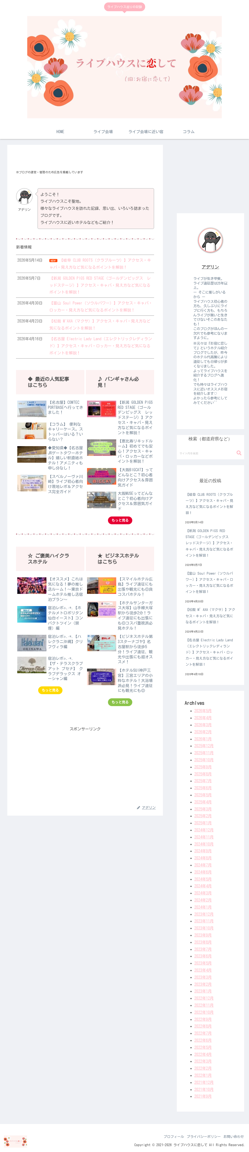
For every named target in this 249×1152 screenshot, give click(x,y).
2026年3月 (203, 725)
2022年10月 (204, 1012)
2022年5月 (203, 1047)
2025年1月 (203, 823)
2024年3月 (203, 893)
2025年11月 (204, 753)
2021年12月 (204, 1082)
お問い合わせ (232, 1136)
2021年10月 (204, 1089)
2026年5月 (203, 711)
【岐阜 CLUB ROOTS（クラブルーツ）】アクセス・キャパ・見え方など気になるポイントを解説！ (209, 504)
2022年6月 (203, 1040)
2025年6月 (203, 788)
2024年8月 (203, 858)
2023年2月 (203, 984)
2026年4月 (203, 718)
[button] (239, 453)
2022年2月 (203, 1068)
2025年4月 (203, 802)
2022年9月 (203, 1019)
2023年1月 (203, 991)
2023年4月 (203, 970)
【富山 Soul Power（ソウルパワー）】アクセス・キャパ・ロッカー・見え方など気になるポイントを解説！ (209, 583)
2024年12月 (204, 830)
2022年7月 (203, 1033)
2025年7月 (203, 781)
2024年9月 (203, 851)
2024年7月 (203, 865)
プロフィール (168, 1136)
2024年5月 (203, 879)
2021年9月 (203, 1096)
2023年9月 (203, 935)
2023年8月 (203, 942)
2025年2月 (203, 816)
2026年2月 (203, 732)
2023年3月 (203, 977)
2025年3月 (203, 809)
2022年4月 (203, 1054)
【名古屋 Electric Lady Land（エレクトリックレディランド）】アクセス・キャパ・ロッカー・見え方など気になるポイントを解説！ (209, 652)
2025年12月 (204, 746)
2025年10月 (204, 760)
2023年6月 (203, 956)
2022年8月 (203, 1026)
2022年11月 (204, 1005)
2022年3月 (203, 1061)
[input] (210, 453)
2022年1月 (203, 1075)
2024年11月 (204, 837)
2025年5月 (203, 795)
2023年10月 (204, 928)
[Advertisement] (85, 767)
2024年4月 (203, 886)
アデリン (210, 267)
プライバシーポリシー (200, 1136)
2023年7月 (203, 949)
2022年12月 (204, 998)
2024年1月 (203, 907)
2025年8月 (203, 774)
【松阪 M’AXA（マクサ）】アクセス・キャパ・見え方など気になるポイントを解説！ (210, 616)
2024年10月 (204, 844)
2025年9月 (203, 767)
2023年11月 (204, 921)
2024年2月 (203, 900)
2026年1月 (203, 739)
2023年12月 (204, 914)
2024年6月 (203, 872)
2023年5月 (203, 963)
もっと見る (120, 520)
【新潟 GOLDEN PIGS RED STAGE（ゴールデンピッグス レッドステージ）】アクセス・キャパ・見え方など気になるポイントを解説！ (209, 543)
